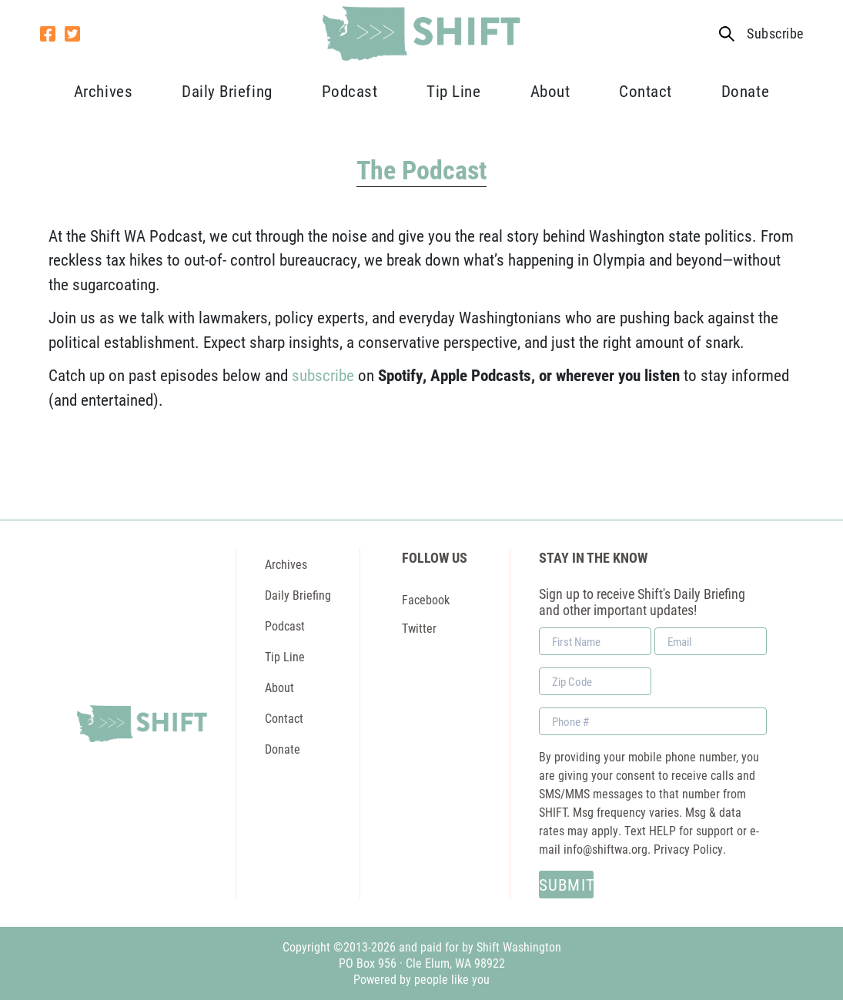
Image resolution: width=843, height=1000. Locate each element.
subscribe (323, 375)
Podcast (350, 91)
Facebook (426, 599)
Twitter (419, 628)
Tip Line (453, 91)
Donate (745, 91)
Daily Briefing (227, 91)
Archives (103, 91)
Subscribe (775, 33)
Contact (645, 91)
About (550, 91)
